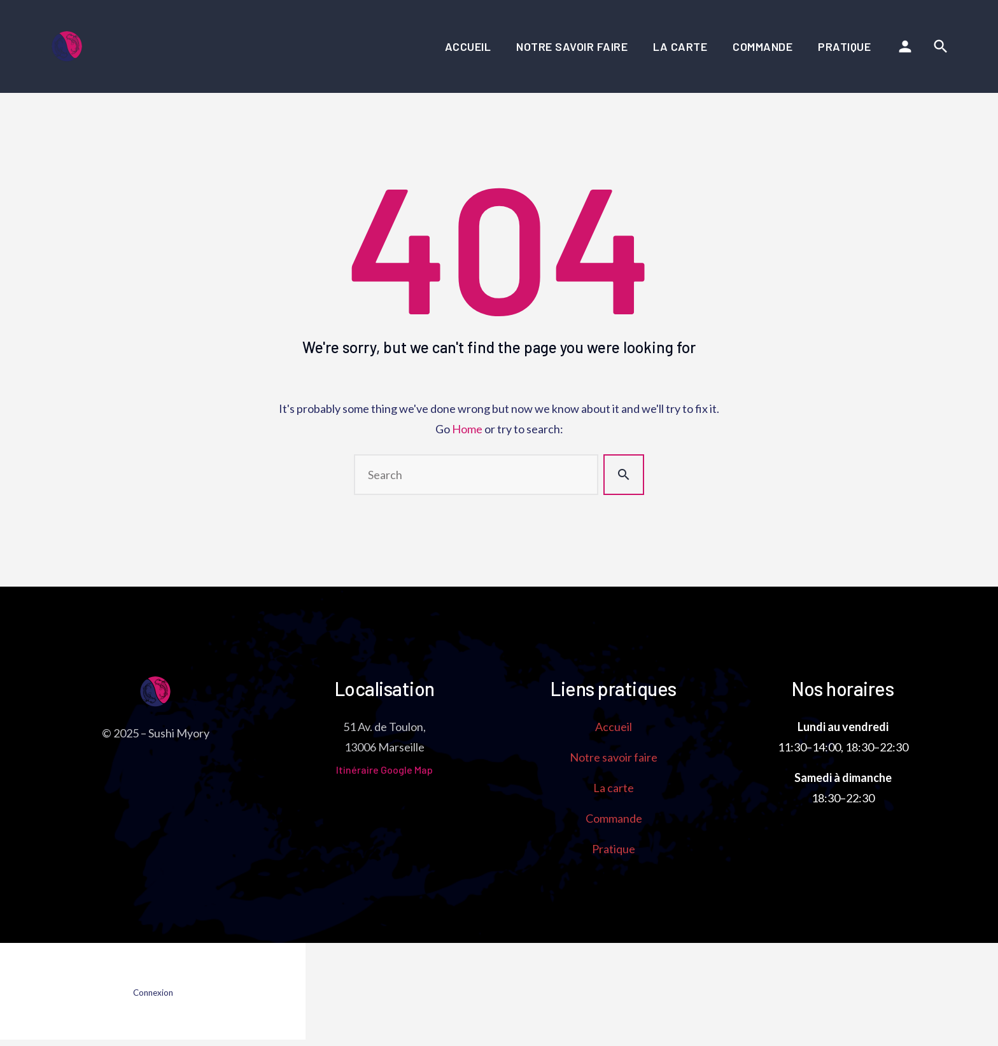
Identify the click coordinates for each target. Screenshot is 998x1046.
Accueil (468, 46)
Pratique (844, 46)
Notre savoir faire (572, 46)
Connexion (153, 992)
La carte (680, 46)
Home (467, 429)
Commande (762, 46)
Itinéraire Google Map (384, 770)
